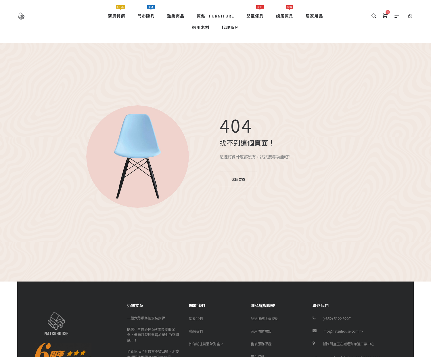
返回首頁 (238, 179)
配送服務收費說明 (264, 318)
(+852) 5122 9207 (337, 318)
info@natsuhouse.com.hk (343, 331)
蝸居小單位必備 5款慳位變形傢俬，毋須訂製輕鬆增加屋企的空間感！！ (153, 334)
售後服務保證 (261, 343)
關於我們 (196, 318)
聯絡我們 (196, 331)
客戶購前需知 (261, 331)
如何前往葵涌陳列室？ (206, 343)
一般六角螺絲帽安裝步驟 (146, 317)
